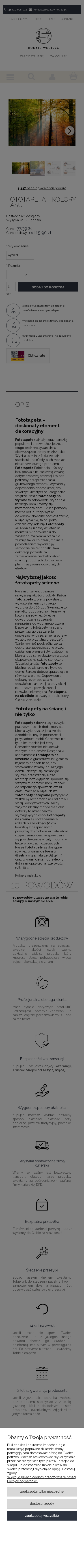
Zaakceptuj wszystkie (42, 1515)
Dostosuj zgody (42, 1503)
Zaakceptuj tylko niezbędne (42, 1491)
